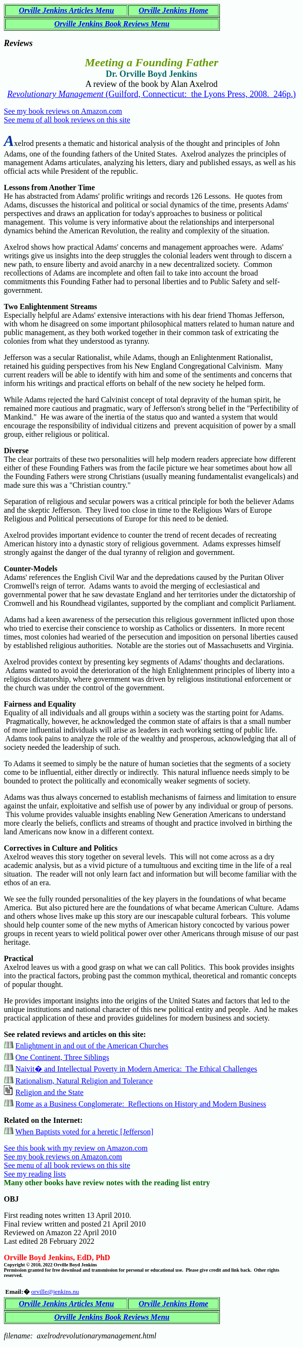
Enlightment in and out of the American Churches (92, 1046)
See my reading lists (35, 1174)
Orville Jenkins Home (173, 10)
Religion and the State (49, 1092)
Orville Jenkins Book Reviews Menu (112, 24)
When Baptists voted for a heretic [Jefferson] (84, 1132)
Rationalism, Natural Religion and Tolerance (84, 1081)
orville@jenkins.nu (55, 1291)
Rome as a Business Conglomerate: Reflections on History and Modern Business (140, 1104)
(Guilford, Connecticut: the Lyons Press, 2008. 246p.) (151, 94)
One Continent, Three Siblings (62, 1057)
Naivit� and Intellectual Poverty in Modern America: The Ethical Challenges (136, 1069)
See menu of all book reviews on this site (67, 120)
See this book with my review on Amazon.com (76, 1148)
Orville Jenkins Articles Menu (66, 10)
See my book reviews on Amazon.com (63, 111)
